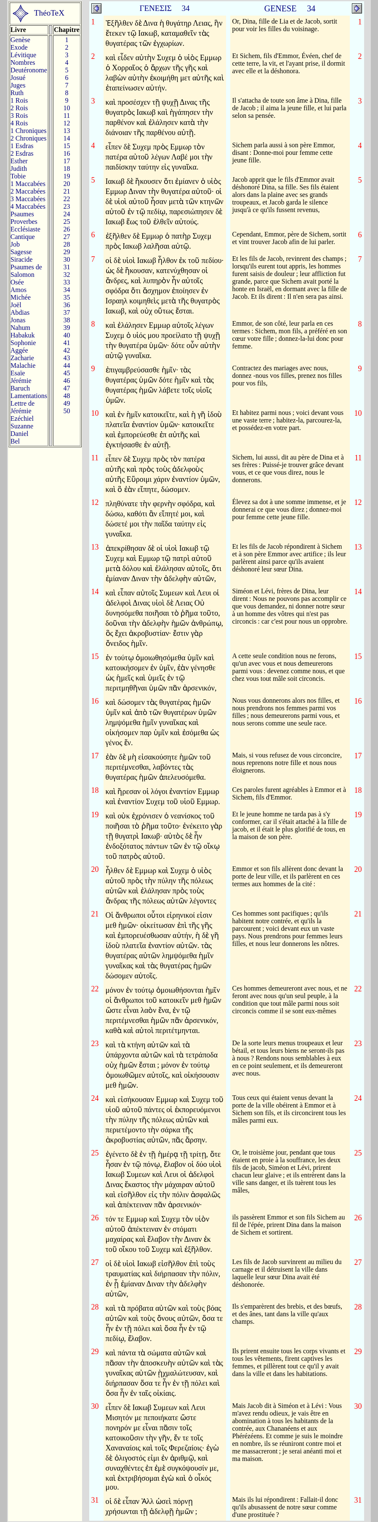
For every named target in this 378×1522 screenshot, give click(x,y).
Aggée (19, 350)
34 (66, 289)
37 (66, 312)
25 (66, 221)
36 (66, 304)
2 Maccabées (28, 191)
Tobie (18, 176)
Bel (15, 441)
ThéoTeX (49, 12)
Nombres (23, 62)
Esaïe (18, 373)
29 (66, 251)
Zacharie (22, 357)
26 (66, 229)
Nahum (20, 327)
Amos (19, 289)
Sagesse (21, 251)
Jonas (18, 320)
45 (66, 373)
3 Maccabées (28, 198)
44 (66, 365)
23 (66, 206)
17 (66, 161)
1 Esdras (22, 145)
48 (66, 395)
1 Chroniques (29, 130)
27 (66, 236)
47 (66, 388)
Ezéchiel (22, 418)
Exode (19, 47)
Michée (21, 297)
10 (66, 108)
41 (66, 342)
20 (66, 183)
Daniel (20, 433)
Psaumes (22, 214)
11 (67, 115)
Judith (19, 168)
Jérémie (21, 380)
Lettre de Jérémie (23, 407)
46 (66, 380)
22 (66, 198)
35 (66, 297)
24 (66, 214)
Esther (19, 161)
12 (66, 123)
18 (66, 168)
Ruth (17, 92)
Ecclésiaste (25, 229)
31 (66, 267)
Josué (18, 77)
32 (66, 274)
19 (66, 176)
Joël (16, 304)
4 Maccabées (28, 206)
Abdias (20, 312)
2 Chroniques (29, 138)
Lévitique (23, 54)
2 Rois (19, 108)
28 (66, 244)
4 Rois (19, 123)
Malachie (23, 365)
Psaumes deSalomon (26, 270)
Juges (18, 85)
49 (66, 403)
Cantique (23, 236)
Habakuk (23, 335)
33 (66, 282)
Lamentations (29, 395)
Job (15, 244)
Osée (17, 282)
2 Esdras (22, 153)
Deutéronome (29, 70)
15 (66, 145)
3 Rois (19, 115)
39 (66, 327)
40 (66, 335)
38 (66, 320)
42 (66, 350)
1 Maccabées (28, 183)
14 (66, 138)
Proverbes (24, 221)
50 (66, 410)
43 (66, 357)
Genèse (20, 39)
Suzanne (22, 426)
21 (66, 191)
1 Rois (19, 100)
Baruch (20, 388)
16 (66, 153)
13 (66, 130)
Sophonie (23, 342)
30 (66, 259)
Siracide (21, 259)
